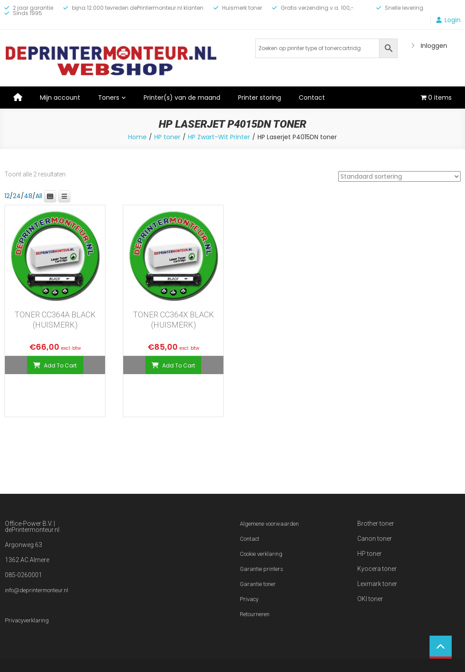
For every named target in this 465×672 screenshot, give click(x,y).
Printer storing (259, 97)
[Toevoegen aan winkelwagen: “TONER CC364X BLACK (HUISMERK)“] (173, 365)
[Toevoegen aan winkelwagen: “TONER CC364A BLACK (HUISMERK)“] (55, 365)
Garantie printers (261, 569)
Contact (312, 97)
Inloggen (434, 45)
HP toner (167, 137)
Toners (108, 97)
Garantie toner (258, 584)
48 (28, 195)
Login (453, 20)
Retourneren (255, 614)
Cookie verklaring (261, 554)
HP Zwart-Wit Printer (219, 137)
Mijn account (60, 97)
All (38, 195)
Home (137, 137)
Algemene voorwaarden (269, 523)
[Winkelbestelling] (399, 176)
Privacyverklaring (27, 620)
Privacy (249, 599)
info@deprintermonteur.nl (36, 590)
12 (7, 195)
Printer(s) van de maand (182, 97)
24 (17, 195)
